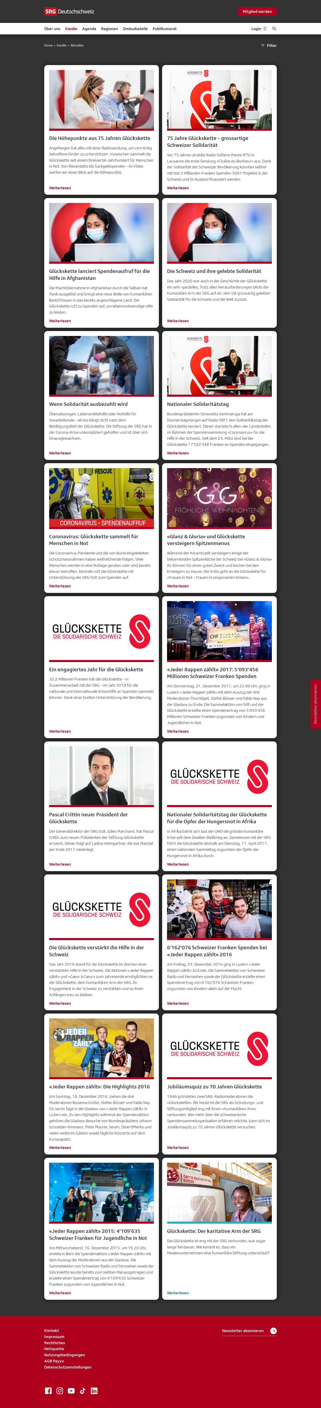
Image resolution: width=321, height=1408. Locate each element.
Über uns (52, 28)
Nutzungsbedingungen (64, 1355)
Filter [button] (268, 45)
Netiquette (54, 1348)
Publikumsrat (165, 28)
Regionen (109, 28)
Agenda (89, 28)
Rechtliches (54, 1342)
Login (259, 28)
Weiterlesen (60, 188)
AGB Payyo (54, 1361)
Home (48, 45)
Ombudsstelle (135, 28)
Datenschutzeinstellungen (68, 1367)
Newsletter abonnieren (249, 1331)
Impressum (54, 1336)
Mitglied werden (257, 11)
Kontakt (51, 1330)
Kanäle (71, 28)
